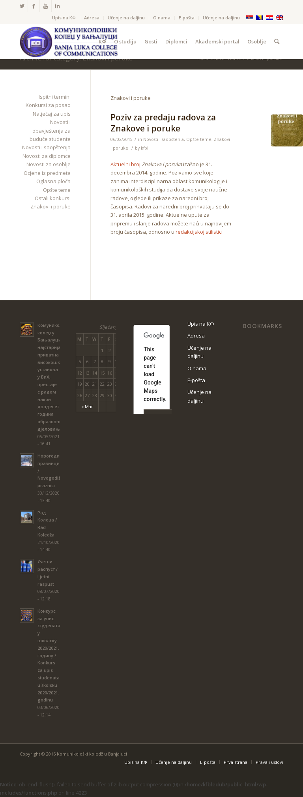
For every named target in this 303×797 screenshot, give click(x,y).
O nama (161, 18)
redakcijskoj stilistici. (200, 231)
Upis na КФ (64, 18)
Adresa (91, 18)
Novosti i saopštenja (163, 139)
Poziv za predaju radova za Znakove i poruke (163, 122)
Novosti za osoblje (48, 164)
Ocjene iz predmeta (47, 172)
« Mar (87, 406)
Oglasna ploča (53, 181)
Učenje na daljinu (126, 18)
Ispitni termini (55, 96)
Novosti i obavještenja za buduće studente (50, 130)
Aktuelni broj (125, 164)
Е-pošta (187, 18)
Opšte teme (198, 139)
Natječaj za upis (52, 113)
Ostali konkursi (53, 198)
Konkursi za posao (48, 105)
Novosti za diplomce (46, 155)
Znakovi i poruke (50, 206)
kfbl (144, 148)
